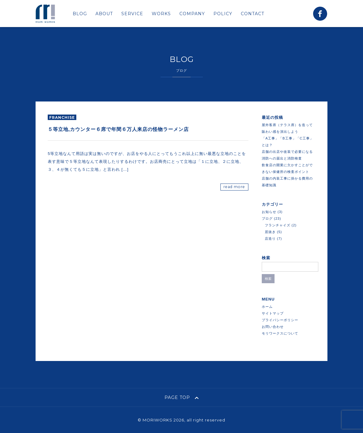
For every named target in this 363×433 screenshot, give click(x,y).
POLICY (222, 13)
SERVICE (132, 13)
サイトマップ (273, 313)
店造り (270, 238)
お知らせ (269, 212)
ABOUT (104, 13)
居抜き (270, 232)
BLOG (80, 13)
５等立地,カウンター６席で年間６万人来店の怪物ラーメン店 (118, 129)
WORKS (161, 13)
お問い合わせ (273, 326)
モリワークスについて (280, 333)
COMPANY (192, 13)
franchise (62, 117)
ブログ (267, 218)
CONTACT (252, 13)
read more (234, 186)
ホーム (267, 306)
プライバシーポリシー (280, 320)
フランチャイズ (277, 225)
